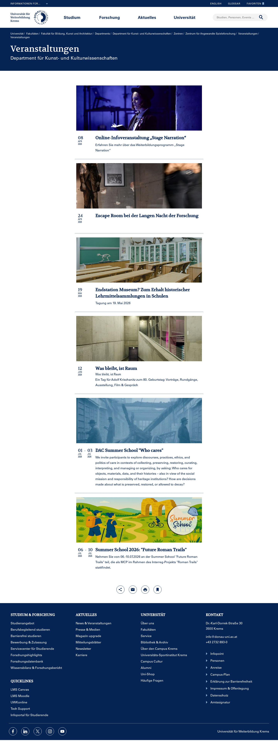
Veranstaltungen (248, 33)
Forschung (109, 17)
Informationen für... (29, 4)
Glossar (232, 3)
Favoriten (254, 3)
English (216, 3)
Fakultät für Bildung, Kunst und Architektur (66, 33)
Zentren (178, 33)
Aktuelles (147, 17)
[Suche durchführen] (261, 17)
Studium (72, 17)
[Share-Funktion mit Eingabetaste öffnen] (120, 590)
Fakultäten (32, 33)
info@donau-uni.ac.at (221, 637)
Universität (184, 17)
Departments (102, 33)
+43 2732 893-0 (216, 642)
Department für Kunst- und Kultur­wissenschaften (142, 33)
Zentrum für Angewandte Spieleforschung (210, 33)
